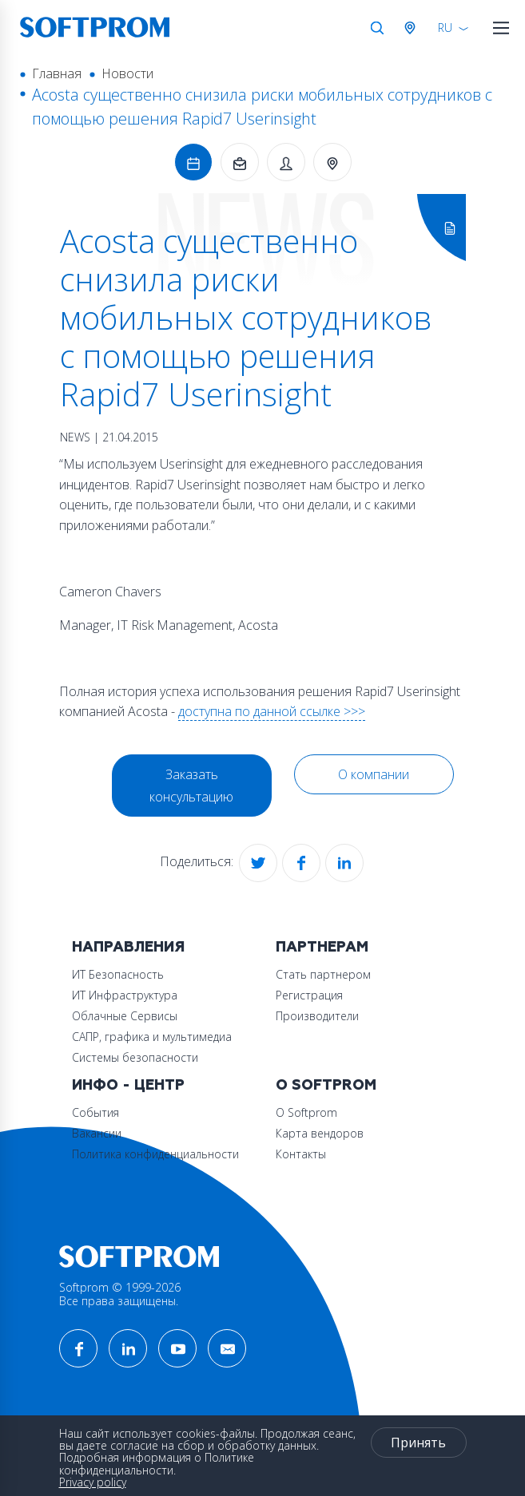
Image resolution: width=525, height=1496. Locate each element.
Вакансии (96, 1133)
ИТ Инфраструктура (124, 995)
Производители (317, 1015)
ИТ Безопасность (118, 974)
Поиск (377, 28)
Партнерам (322, 947)
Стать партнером (323, 974)
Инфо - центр (128, 1085)
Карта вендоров (320, 1133)
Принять (418, 1442)
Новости (127, 73)
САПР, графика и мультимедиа (152, 1036)
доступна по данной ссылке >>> (271, 711)
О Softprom (326, 1085)
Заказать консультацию (191, 785)
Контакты (301, 1154)
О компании (373, 774)
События (95, 1112)
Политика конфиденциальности (155, 1154)
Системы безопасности (135, 1057)
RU (445, 27)
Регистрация (309, 995)
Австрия (413, 28)
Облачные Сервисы (124, 1015)
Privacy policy (92, 1482)
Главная (57, 73)
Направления (128, 947)
